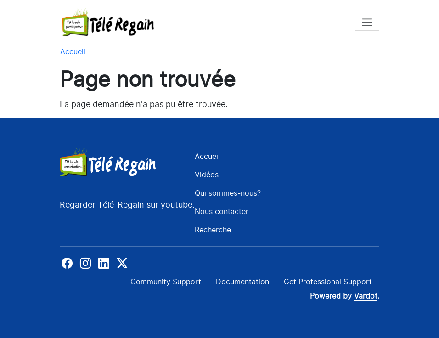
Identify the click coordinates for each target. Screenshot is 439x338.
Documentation (242, 281)
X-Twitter (121, 263)
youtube (176, 204)
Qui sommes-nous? (228, 192)
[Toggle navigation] (367, 22)
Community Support (165, 281)
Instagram (85, 263)
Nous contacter (221, 211)
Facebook (68, 263)
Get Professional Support (328, 281)
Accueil (72, 51)
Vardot (365, 296)
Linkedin (104, 263)
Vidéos (207, 174)
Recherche (213, 229)
